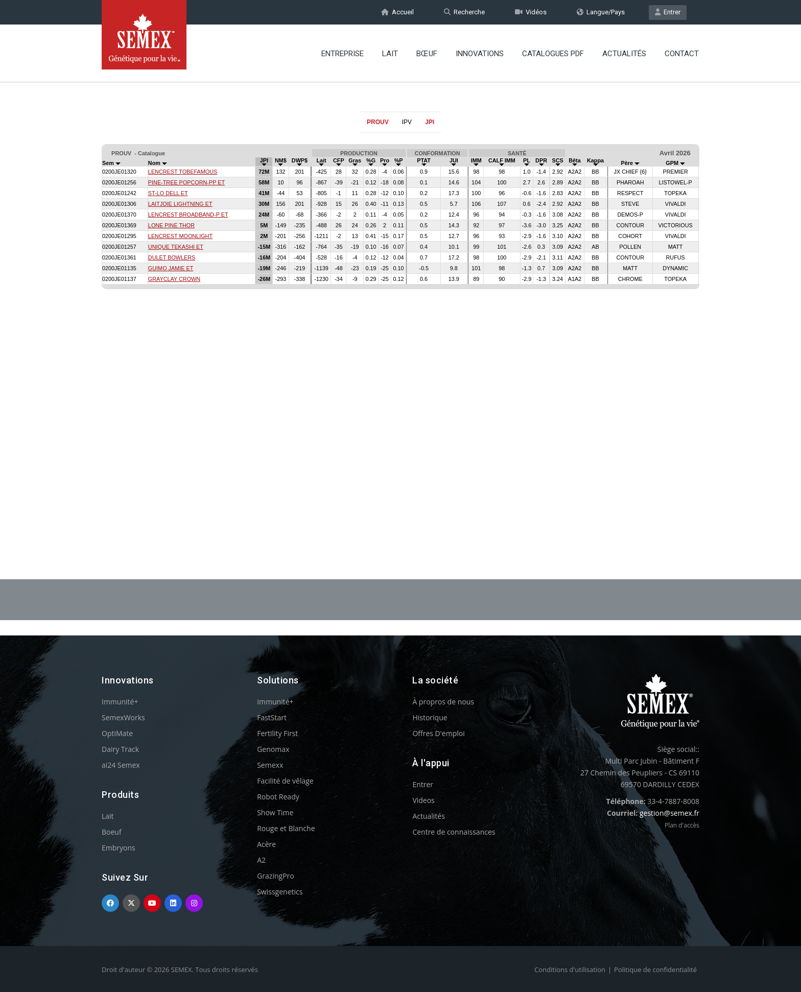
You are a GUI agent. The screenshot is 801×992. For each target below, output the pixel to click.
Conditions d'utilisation (569, 969)
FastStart (272, 717)
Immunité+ (120, 701)
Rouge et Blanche (286, 828)
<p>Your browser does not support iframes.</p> (400, 331)
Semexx (270, 765)
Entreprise (342, 53)
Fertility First (277, 733)
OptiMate (117, 733)
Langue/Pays (601, 12)
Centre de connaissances (453, 832)
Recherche (464, 12)
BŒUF (426, 53)
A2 (261, 860)
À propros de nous (443, 701)
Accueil (397, 12)
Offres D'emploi (438, 733)
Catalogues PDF (553, 53)
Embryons (118, 848)
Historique (429, 717)
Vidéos (531, 12)
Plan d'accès (682, 825)
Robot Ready (278, 796)
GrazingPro (275, 876)
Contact (682, 53)
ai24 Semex (121, 765)
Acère (266, 844)
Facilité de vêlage (285, 781)
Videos (423, 800)
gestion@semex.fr (669, 813)
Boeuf (112, 832)
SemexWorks (123, 717)
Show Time (275, 812)
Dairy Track (120, 749)
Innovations (480, 53)
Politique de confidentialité (655, 969)
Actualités (624, 53)
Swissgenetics (279, 891)
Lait (390, 53)
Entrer (667, 12)
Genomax (273, 749)
